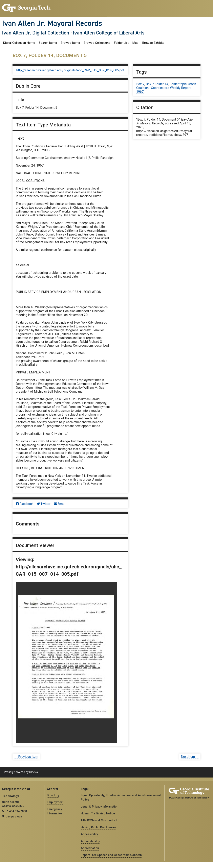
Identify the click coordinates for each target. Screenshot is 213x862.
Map (135, 43)
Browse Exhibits (153, 43)
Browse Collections (97, 43)
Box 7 (140, 84)
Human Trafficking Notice (98, 813)
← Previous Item (26, 757)
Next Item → (190, 757)
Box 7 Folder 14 (157, 84)
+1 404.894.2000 (16, 811)
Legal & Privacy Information (99, 806)
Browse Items (70, 43)
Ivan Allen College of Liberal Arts (109, 32)
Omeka (33, 772)
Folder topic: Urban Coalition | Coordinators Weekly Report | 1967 (166, 88)
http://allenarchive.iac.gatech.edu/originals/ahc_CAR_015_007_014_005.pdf (70, 70)
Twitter (43, 504)
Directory (53, 795)
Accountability (90, 841)
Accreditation (90, 848)
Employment (55, 802)
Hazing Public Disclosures (98, 827)
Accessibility (89, 834)
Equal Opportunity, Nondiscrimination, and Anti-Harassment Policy (121, 797)
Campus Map (14, 816)
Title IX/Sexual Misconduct (99, 820)
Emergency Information (55, 811)
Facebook (25, 504)
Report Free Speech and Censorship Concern (111, 855)
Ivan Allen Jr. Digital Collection (35, 32)
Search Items (48, 43)
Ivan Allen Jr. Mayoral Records (52, 23)
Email (59, 504)
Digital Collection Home (19, 43)
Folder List (121, 43)
